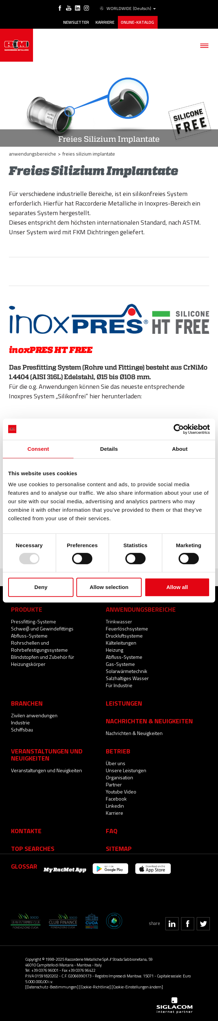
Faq (112, 831)
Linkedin (115, 805)
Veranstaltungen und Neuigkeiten (46, 770)
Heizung (114, 649)
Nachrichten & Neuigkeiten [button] (149, 721)
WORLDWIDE (127, 8)
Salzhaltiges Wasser (127, 678)
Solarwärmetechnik (126, 671)
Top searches (32, 848)
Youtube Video (121, 791)
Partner (114, 784)
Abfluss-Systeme (29, 635)
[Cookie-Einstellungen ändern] (137, 987)
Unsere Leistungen (126, 770)
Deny (41, 587)
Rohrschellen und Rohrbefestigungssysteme (39, 646)
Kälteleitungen (121, 642)
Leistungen (124, 703)
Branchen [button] (27, 703)
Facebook (116, 798)
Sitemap (119, 848)
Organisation (119, 777)
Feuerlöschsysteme (127, 628)
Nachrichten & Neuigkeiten (134, 733)
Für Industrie (119, 685)
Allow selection (108, 587)
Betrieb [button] (118, 751)
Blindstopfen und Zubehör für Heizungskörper (42, 660)
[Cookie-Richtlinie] (95, 987)
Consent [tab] (38, 449)
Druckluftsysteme (124, 635)
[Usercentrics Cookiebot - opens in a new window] (179, 429)
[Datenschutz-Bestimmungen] (51, 987)
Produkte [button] (26, 609)
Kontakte (26, 831)
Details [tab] (109, 449)
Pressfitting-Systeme (33, 621)
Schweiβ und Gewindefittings (42, 628)
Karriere (105, 22)
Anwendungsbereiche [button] (141, 609)
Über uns (115, 763)
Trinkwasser (119, 621)
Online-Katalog (137, 22)
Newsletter (76, 22)
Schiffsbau (22, 729)
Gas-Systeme (120, 664)
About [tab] (179, 449)
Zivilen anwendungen (34, 715)
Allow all (177, 587)
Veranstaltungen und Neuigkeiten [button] (46, 754)
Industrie (20, 722)
